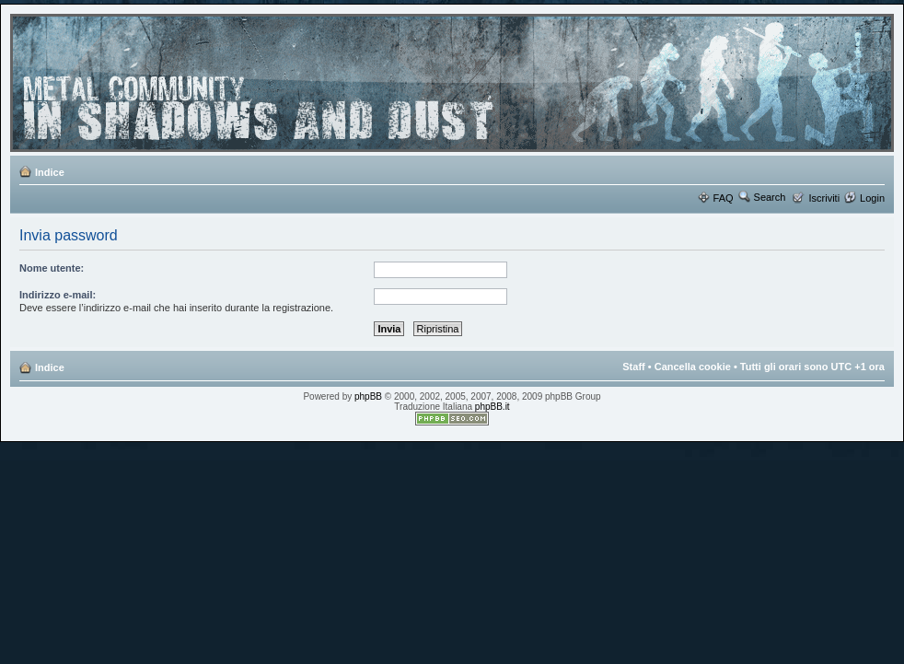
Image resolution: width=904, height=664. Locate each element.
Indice (49, 172)
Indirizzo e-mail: (57, 294)
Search (770, 197)
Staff (633, 366)
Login (872, 198)
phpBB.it (492, 407)
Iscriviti (824, 198)
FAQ (723, 198)
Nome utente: (51, 268)
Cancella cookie (693, 366)
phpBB (368, 396)
